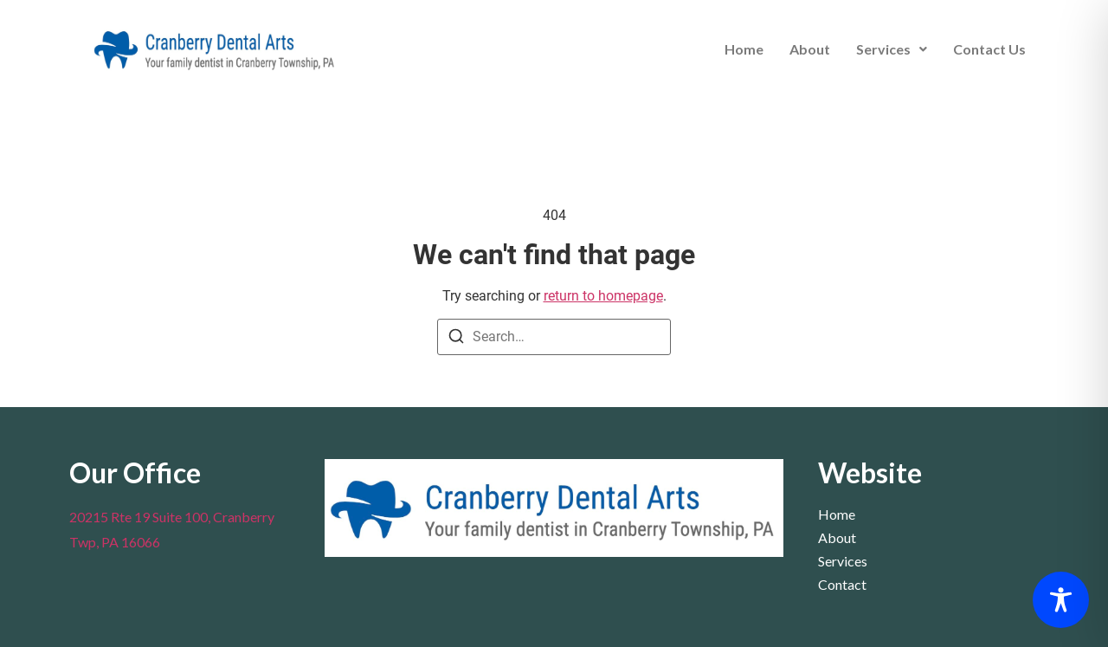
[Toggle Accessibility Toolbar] (1061, 600)
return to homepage (603, 296)
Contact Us (989, 49)
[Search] (456, 339)
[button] (891, 49)
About (809, 49)
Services (891, 49)
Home (744, 49)
